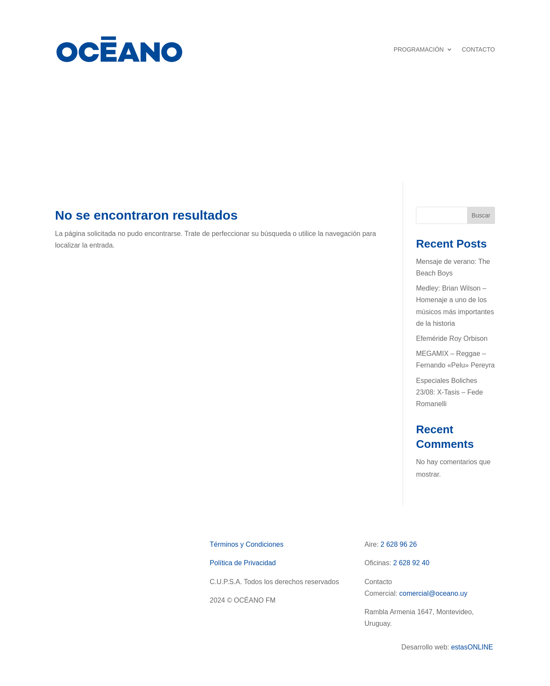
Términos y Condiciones (247, 544)
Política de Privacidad (243, 563)
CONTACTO (478, 49)
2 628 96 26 (399, 544)
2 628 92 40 (411, 563)
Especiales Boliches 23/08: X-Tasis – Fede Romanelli (449, 392)
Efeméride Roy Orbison (451, 338)
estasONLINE (473, 647)
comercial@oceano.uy (433, 593)
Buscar (481, 215)
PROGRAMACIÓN (419, 49)
